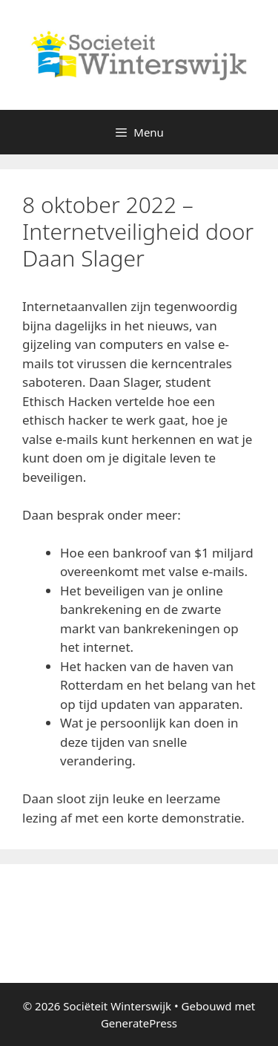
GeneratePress (139, 1023)
